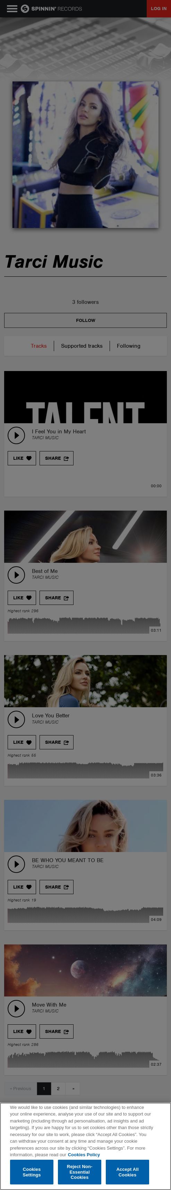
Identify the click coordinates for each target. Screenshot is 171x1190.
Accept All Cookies (127, 1172)
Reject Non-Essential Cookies (80, 1172)
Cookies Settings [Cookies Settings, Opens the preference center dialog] (32, 1172)
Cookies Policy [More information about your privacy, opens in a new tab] (84, 1154)
